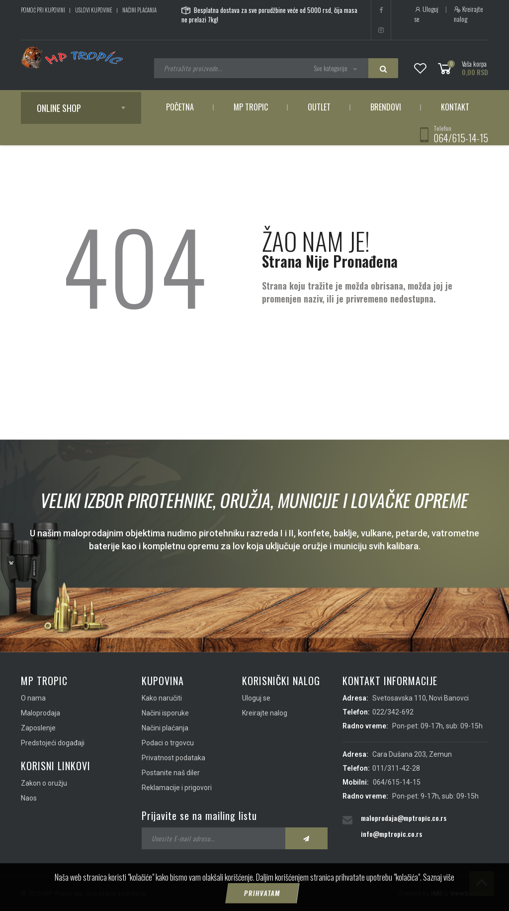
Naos (29, 798)
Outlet (319, 107)
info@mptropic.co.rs (391, 833)
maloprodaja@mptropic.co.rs (403, 817)
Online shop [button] (59, 107)
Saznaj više (438, 878)
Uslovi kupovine (93, 10)
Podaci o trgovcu (168, 743)
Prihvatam (262, 894)
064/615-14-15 (460, 137)
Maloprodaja (40, 713)
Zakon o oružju (44, 783)
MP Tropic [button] (251, 107)
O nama (33, 698)
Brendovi (385, 107)
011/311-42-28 (396, 768)
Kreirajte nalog (468, 14)
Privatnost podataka (173, 758)
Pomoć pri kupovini (43, 10)
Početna (180, 107)
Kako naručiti (162, 698)
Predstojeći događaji (53, 743)
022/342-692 (393, 712)
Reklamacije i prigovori (177, 788)
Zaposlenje (38, 728)
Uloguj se (426, 14)
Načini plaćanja (139, 10)
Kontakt (455, 107)
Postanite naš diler (171, 773)
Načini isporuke (165, 713)
